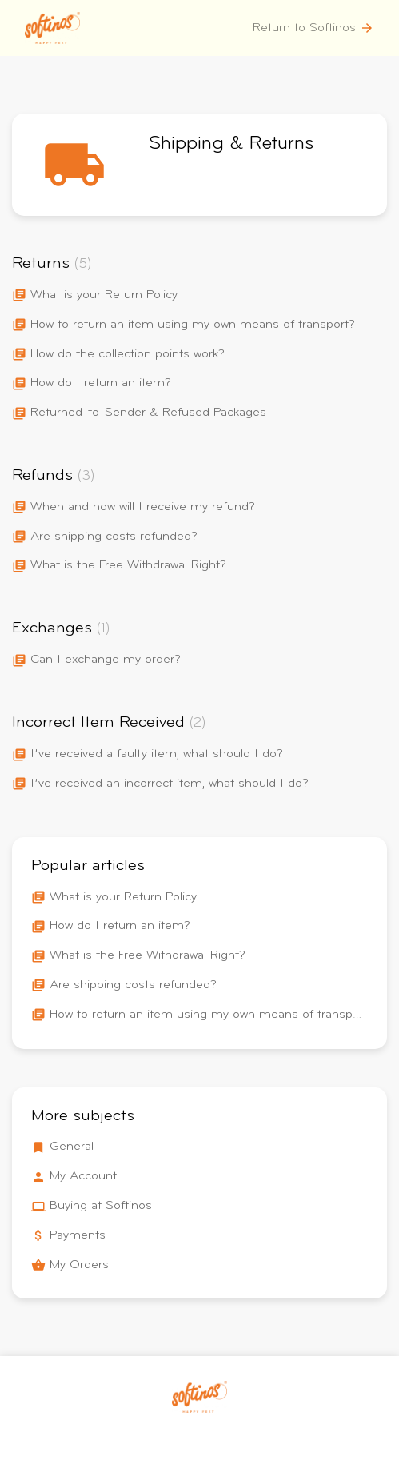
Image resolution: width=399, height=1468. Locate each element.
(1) (103, 629)
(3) (86, 476)
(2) (198, 723)
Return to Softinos (313, 28)
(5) (83, 264)
